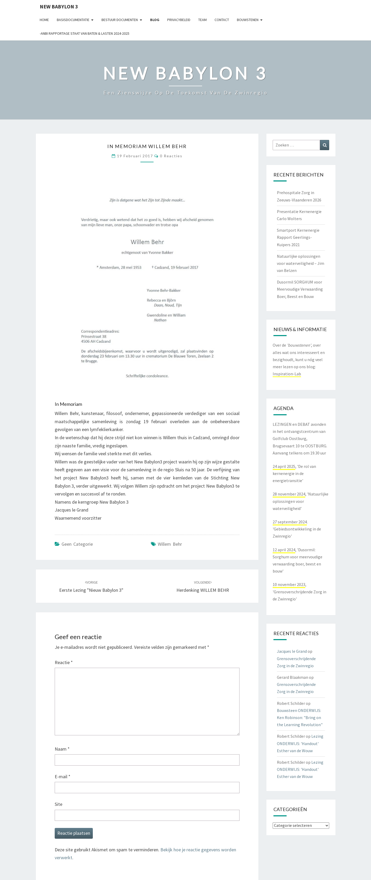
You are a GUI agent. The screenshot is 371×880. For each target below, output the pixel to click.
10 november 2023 (289, 584)
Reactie (64, 662)
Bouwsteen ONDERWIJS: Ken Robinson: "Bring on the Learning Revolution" (300, 717)
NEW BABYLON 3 (59, 6)
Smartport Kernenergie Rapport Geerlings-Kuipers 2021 (298, 237)
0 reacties (171, 156)
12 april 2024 (284, 549)
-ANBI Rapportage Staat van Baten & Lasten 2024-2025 (84, 33)
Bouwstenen (247, 19)
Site (58, 804)
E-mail (62, 776)
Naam (62, 749)
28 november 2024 (289, 494)
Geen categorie (77, 544)
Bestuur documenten (119, 19)
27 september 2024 (290, 521)
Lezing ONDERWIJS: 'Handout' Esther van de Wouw (300, 743)
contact (222, 19)
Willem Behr (170, 544)
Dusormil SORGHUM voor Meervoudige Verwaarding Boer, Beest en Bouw (300, 289)
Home (44, 19)
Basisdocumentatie (73, 19)
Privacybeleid (178, 19)
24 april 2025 (284, 466)
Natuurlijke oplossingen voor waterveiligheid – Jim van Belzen (300, 263)
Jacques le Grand (292, 651)
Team (202, 19)
